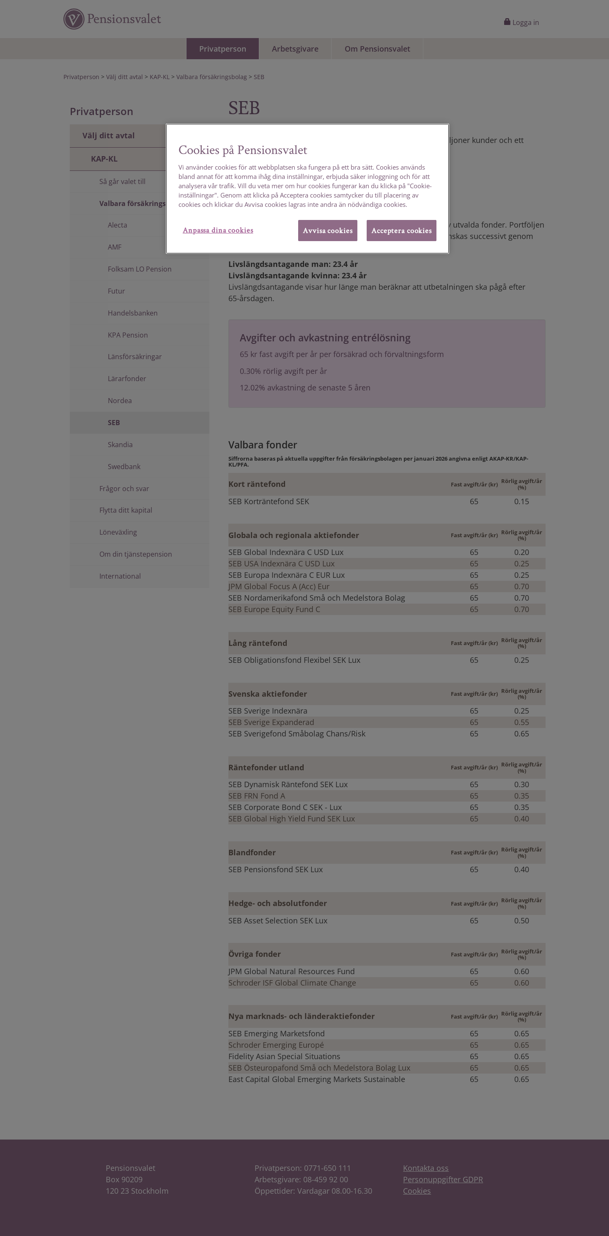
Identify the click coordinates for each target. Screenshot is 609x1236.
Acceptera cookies (401, 230)
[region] (307, 189)
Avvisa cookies (327, 230)
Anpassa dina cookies (218, 230)
